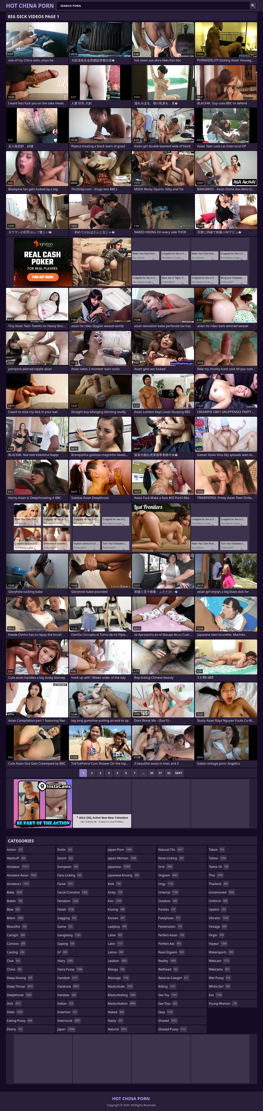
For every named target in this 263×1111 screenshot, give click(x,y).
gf (62, 952)
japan (66, 1029)
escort (65, 858)
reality (167, 961)
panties (167, 909)
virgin (217, 935)
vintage (218, 926)
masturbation (122, 1003)
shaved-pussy (172, 1029)
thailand (219, 884)
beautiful (17, 926)
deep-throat (20, 986)
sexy (166, 1012)
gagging (67, 918)
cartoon (16, 944)
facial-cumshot (72, 892)
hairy (65, 961)
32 (168, 773)
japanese (119, 867)
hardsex (67, 995)
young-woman (223, 1003)
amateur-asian (22, 875)
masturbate (121, 986)
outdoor (168, 901)
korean (117, 918)
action (15, 849)
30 (151, 773)
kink (114, 884)
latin (116, 944)
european (68, 867)
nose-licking (171, 858)
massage (118, 978)
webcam (219, 961)
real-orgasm (171, 952)
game (65, 926)
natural (118, 1029)
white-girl (220, 986)
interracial (69, 1021)
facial (65, 884)
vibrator (219, 918)
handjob (68, 978)
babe (15, 892)
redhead (168, 969)
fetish (66, 909)
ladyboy (117, 926)
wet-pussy (220, 978)
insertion (67, 1012)
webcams (219, 969)
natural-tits (171, 849)
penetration (170, 926)
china (15, 969)
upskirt (218, 909)
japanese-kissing (124, 875)
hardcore (68, 986)
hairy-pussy (70, 969)
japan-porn (120, 849)
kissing (117, 909)
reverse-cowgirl (173, 978)
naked (116, 1012)
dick (14, 1003)
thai (216, 875)
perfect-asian (171, 935)
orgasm (168, 875)
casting (16, 952)
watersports (221, 952)
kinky (115, 892)
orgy (166, 884)
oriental (168, 892)
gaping (66, 944)
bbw (14, 909)
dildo (15, 1012)
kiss (115, 901)
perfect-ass (170, 944)
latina (116, 952)
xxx (216, 995)
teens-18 (219, 867)
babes (15, 901)
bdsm (15, 918)
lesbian (118, 961)
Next (178, 773)
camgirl (16, 935)
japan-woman (122, 858)
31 (160, 773)
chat (14, 961)
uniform (218, 901)
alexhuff (16, 858)
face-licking (69, 875)
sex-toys (168, 1003)
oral (165, 867)
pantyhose (169, 918)
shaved (167, 1021)
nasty (116, 1021)
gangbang (69, 935)
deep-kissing (20, 978)
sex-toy (168, 995)
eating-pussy (20, 1021)
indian (65, 1003)
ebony (15, 1029)
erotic (65, 849)
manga (116, 969)
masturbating (122, 995)
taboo (217, 849)
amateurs (18, 884)
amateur (18, 867)
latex (115, 935)
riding (167, 986)
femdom (68, 901)
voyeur (218, 944)
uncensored (222, 892)
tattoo (218, 858)
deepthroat (19, 995)
